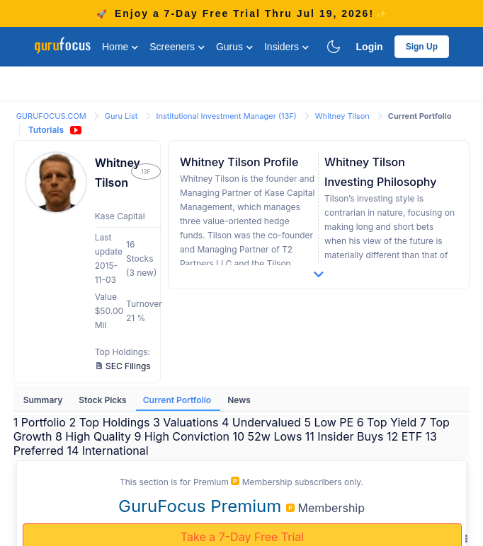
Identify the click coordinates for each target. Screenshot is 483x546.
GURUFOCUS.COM (52, 116)
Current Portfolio (178, 400)
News (239, 400)
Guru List (122, 116)
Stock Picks (103, 400)
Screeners (177, 46)
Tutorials (46, 129)
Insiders (286, 46)
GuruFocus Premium (202, 506)
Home (120, 46)
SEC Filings (124, 366)
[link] (52, 115)
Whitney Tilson (343, 116)
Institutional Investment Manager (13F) (228, 116)
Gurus (234, 46)
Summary (44, 400)
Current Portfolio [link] (420, 116)
